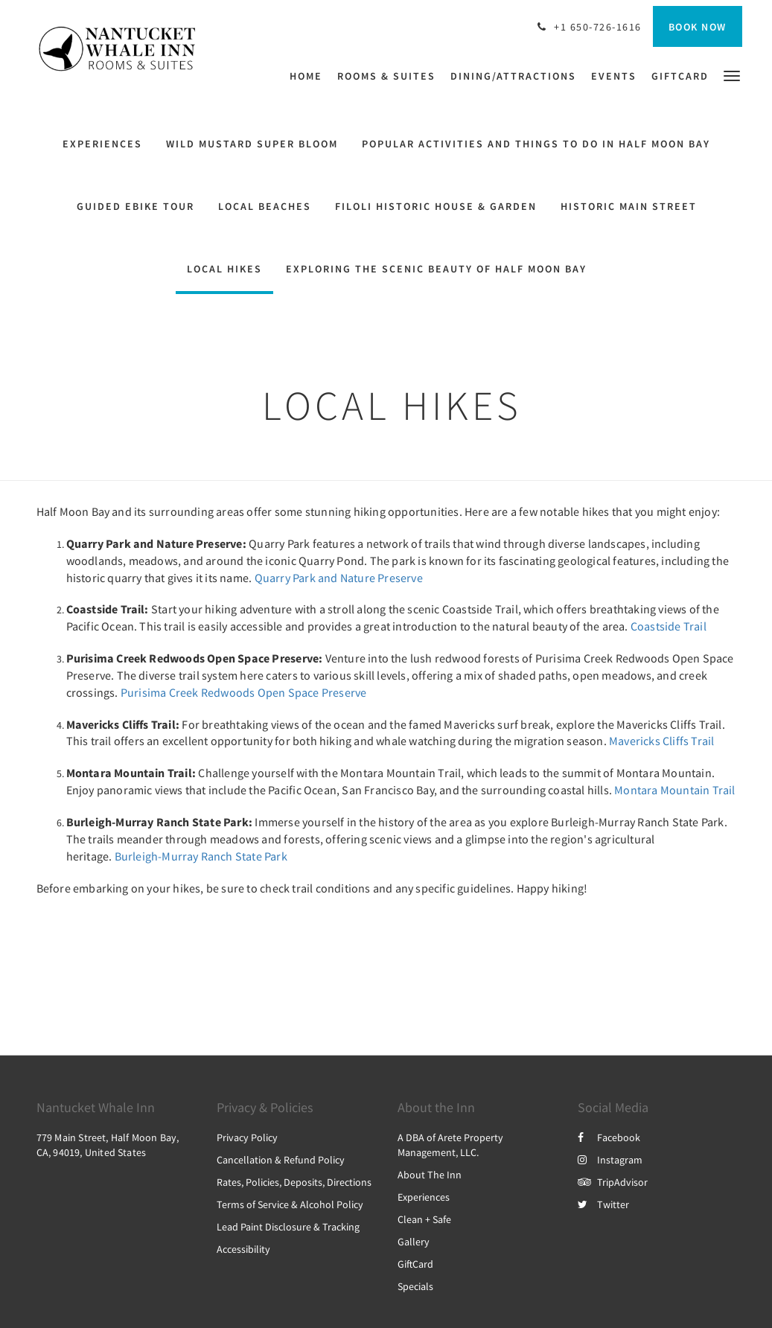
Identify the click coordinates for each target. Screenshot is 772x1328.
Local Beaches (264, 206)
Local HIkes (224, 268)
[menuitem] (310, 76)
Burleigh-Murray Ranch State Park (201, 856)
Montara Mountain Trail (674, 789)
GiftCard (415, 1264)
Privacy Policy (247, 1137)
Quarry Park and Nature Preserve (339, 577)
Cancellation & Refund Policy (281, 1159)
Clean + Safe (424, 1219)
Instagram (610, 1159)
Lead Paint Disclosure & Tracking (288, 1226)
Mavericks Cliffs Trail (661, 740)
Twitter (603, 1204)
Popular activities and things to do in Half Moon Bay (536, 143)
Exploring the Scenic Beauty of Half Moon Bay (436, 268)
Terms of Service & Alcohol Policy (290, 1204)
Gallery (414, 1241)
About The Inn (430, 1174)
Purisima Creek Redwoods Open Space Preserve (244, 692)
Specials (415, 1286)
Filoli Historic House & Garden (436, 206)
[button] (731, 75)
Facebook (609, 1137)
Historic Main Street (629, 206)
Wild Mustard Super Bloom (252, 143)
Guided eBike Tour (135, 206)
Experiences (102, 143)
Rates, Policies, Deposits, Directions (294, 1182)
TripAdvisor (613, 1182)
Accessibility (243, 1249)
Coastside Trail (668, 626)
